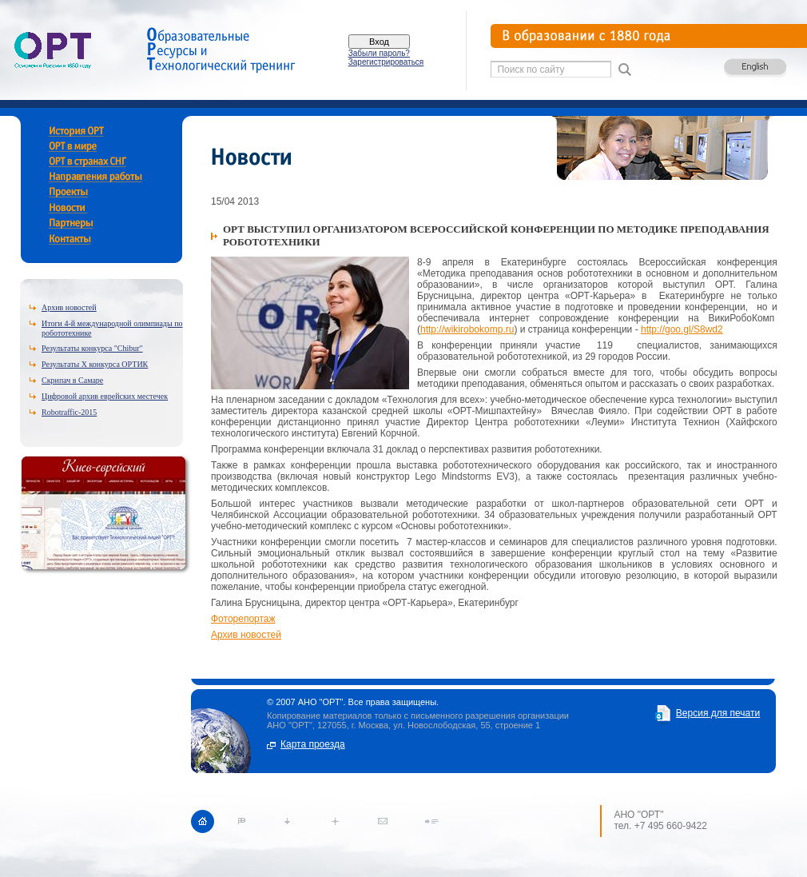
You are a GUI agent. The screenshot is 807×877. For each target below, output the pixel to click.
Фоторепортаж (243, 618)
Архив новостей (69, 307)
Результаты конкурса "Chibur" (92, 348)
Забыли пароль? (379, 53)
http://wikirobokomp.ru (467, 329)
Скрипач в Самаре (72, 380)
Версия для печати (718, 713)
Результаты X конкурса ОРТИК (95, 364)
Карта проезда (312, 744)
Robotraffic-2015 (69, 412)
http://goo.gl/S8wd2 (682, 329)
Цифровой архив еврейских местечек (105, 396)
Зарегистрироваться (386, 62)
